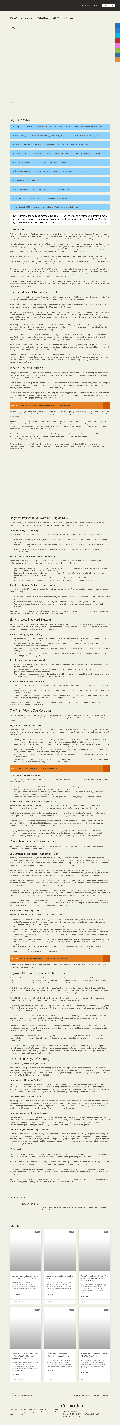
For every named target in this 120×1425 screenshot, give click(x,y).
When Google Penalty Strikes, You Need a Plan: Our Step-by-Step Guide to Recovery (94, 1278)
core (16, 305)
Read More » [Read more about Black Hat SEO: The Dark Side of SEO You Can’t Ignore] (84, 1372)
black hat (98, 831)
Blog (96, 5)
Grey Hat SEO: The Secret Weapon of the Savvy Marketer (58, 1355)
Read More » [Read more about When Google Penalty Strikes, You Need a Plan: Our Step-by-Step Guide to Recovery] (84, 1297)
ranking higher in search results (28, 246)
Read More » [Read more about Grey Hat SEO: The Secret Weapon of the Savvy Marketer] (50, 1370)
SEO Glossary (85, 5)
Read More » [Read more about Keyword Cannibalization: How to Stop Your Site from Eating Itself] (16, 1294)
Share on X (103, 222)
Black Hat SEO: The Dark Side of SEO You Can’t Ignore (94, 1355)
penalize (33, 136)
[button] (108, 5)
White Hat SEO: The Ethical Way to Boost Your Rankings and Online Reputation (25, 1356)
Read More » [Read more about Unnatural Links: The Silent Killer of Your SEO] (50, 1294)
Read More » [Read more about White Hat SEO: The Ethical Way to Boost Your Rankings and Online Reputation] (16, 1375)
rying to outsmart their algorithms (95, 236)
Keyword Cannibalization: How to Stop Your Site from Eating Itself (25, 1277)
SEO (69, 127)
